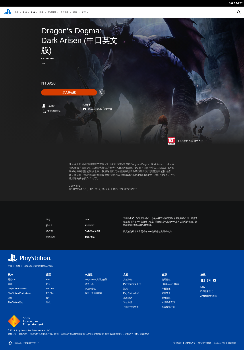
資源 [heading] (164, 274)
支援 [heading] (125, 274)
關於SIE (12, 279)
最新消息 (65, 12)
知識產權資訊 (168, 302)
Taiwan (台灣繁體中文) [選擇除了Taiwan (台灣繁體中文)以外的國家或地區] (24, 343)
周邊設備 (52, 12)
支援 (84, 12)
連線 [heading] (203, 274)
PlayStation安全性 (132, 284)
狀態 (125, 288)
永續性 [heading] (88, 274)
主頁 (10, 266)
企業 (10, 298)
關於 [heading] (10, 274)
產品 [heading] (48, 274)
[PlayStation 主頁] (7, 12)
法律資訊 (177, 343)
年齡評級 (166, 288)
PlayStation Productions (19, 293)
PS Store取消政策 (170, 284)
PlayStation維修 (131, 293)
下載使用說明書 (131, 307)
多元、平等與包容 (93, 293)
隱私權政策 (190, 343)
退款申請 (127, 302)
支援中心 (127, 279)
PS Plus (50, 293)
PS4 (33, 12)
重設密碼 (127, 298)
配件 (48, 298)
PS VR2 (50, 288)
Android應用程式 (208, 296)
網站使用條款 (204, 343)
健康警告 (166, 293)
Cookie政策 (219, 343)
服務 (41, 12)
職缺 (10, 284)
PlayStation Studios (17, 288)
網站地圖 (232, 343)
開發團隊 (166, 298)
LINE (202, 287)
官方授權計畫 (168, 307)
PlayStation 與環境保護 (96, 279)
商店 (75, 12)
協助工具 (89, 284)
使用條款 (166, 279)
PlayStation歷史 (15, 302)
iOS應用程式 (206, 291)
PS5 (25, 12)
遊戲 (17, 12)
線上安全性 (90, 288)
